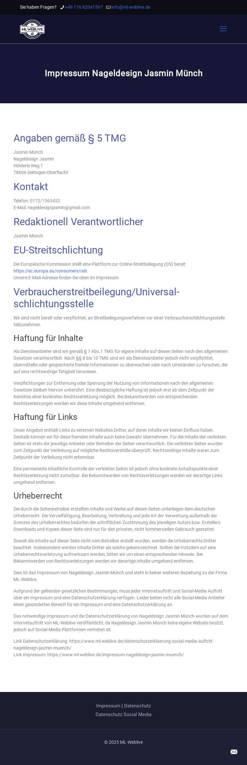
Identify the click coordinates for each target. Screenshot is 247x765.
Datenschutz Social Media (123, 714)
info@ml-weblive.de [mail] (130, 7)
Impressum (108, 706)
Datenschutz (137, 706)
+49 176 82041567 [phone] (84, 7)
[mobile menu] (223, 28)
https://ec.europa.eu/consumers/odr (50, 270)
